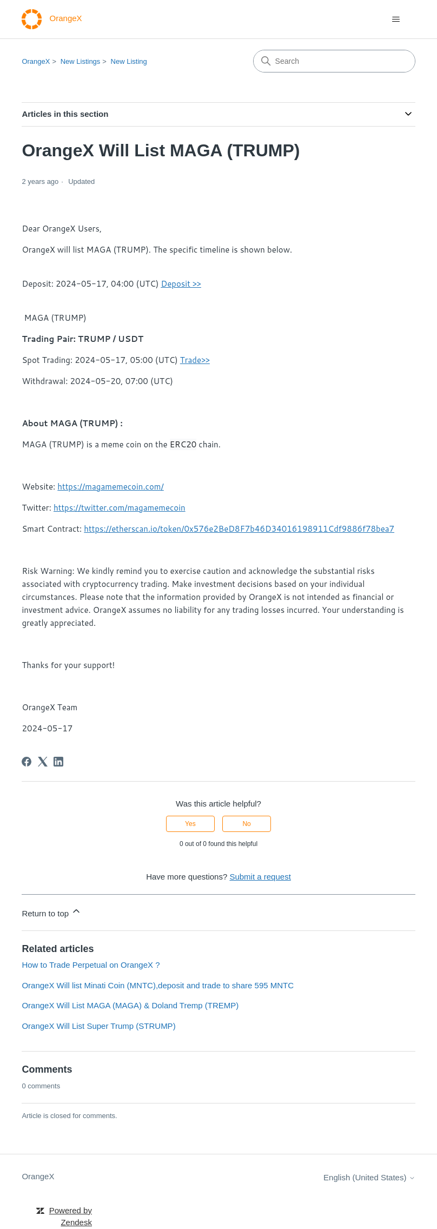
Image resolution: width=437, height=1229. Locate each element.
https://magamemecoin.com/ (110, 486)
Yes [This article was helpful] (190, 824)
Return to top (52, 912)
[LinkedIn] (58, 762)
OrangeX (36, 61)
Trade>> (195, 360)
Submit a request (259, 876)
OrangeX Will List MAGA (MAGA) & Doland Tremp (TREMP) (130, 1005)
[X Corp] (43, 762)
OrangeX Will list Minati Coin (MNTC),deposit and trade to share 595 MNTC (158, 985)
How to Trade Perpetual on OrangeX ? (91, 964)
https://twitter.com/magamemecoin (120, 507)
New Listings (81, 61)
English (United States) (369, 1177)
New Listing (129, 61)
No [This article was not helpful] (246, 824)
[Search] (334, 61)
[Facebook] (26, 762)
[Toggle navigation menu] (396, 19)
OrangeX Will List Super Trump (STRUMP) (98, 1025)
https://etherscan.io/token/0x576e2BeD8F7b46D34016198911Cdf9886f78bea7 (239, 528)
